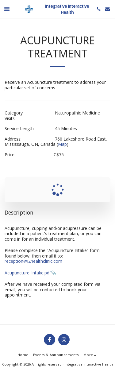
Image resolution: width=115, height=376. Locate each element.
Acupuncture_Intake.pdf (28, 273)
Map (62, 144)
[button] (7, 8)
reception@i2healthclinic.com (33, 261)
